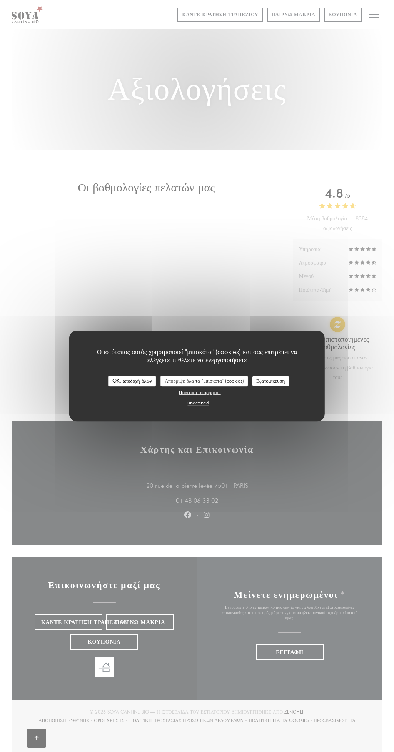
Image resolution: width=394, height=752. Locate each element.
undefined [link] (198, 402)
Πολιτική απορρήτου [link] (199, 392)
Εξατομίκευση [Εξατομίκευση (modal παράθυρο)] (270, 381)
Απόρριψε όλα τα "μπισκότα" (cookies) (204, 381)
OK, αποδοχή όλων (132, 381)
